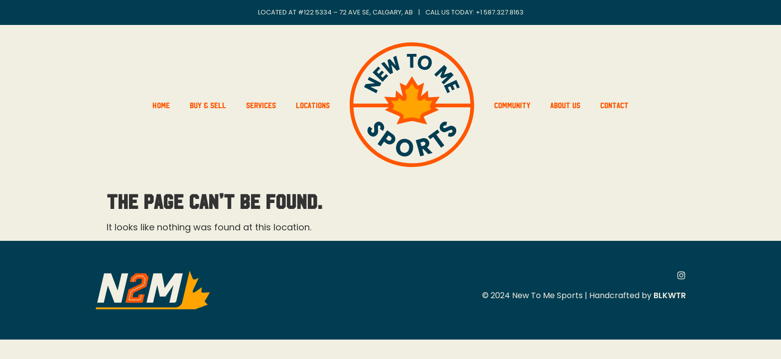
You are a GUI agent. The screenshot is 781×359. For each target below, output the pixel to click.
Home (161, 105)
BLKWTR (669, 295)
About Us (565, 105)
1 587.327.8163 (501, 12)
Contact (614, 105)
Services (261, 105)
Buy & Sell (208, 105)
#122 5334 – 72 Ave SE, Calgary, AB (355, 12)
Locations (313, 105)
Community (512, 105)
